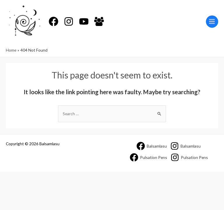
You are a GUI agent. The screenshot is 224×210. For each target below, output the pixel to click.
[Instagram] (69, 21)
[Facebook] (53, 21)
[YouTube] (84, 21)
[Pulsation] (148, 157)
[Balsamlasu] (151, 146)
